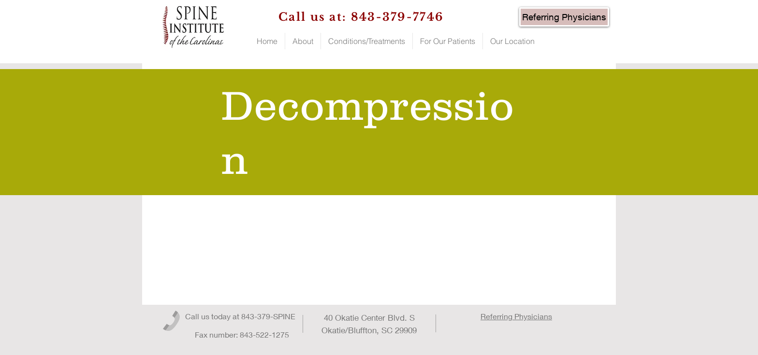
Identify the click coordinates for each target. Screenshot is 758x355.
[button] (303, 41)
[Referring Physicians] (564, 17)
